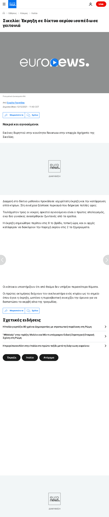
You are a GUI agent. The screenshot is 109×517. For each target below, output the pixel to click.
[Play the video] (54, 62)
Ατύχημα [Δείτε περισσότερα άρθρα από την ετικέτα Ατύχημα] (49, 357)
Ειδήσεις (13, 13)
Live (101, 4)
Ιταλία (34, 13)
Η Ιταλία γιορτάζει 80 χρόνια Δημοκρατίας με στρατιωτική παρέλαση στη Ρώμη (47, 326)
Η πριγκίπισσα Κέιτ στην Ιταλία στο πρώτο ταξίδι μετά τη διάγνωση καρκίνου (46, 345)
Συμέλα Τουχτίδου (16, 102)
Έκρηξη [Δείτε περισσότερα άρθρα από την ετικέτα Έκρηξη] (11, 357)
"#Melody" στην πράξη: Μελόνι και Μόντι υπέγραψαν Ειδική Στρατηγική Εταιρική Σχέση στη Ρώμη (48, 336)
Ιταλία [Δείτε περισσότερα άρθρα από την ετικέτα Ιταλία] (30, 357)
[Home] (4, 13)
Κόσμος (24, 13)
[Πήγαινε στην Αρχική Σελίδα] (12, 4)
